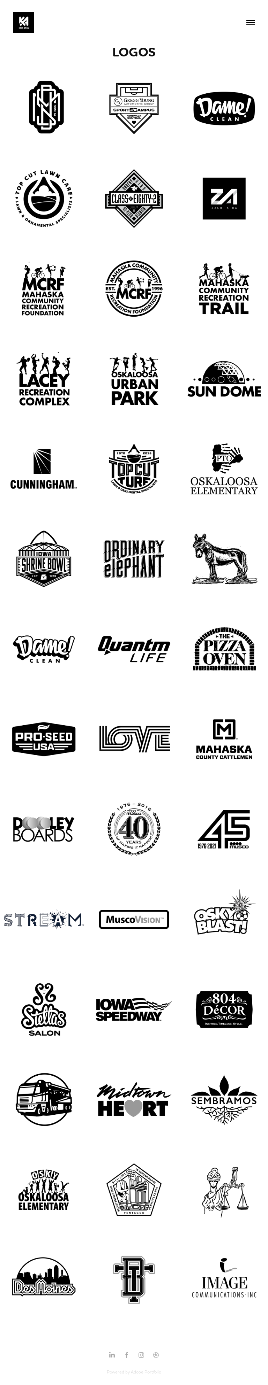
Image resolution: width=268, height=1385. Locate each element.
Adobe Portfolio (146, 1372)
